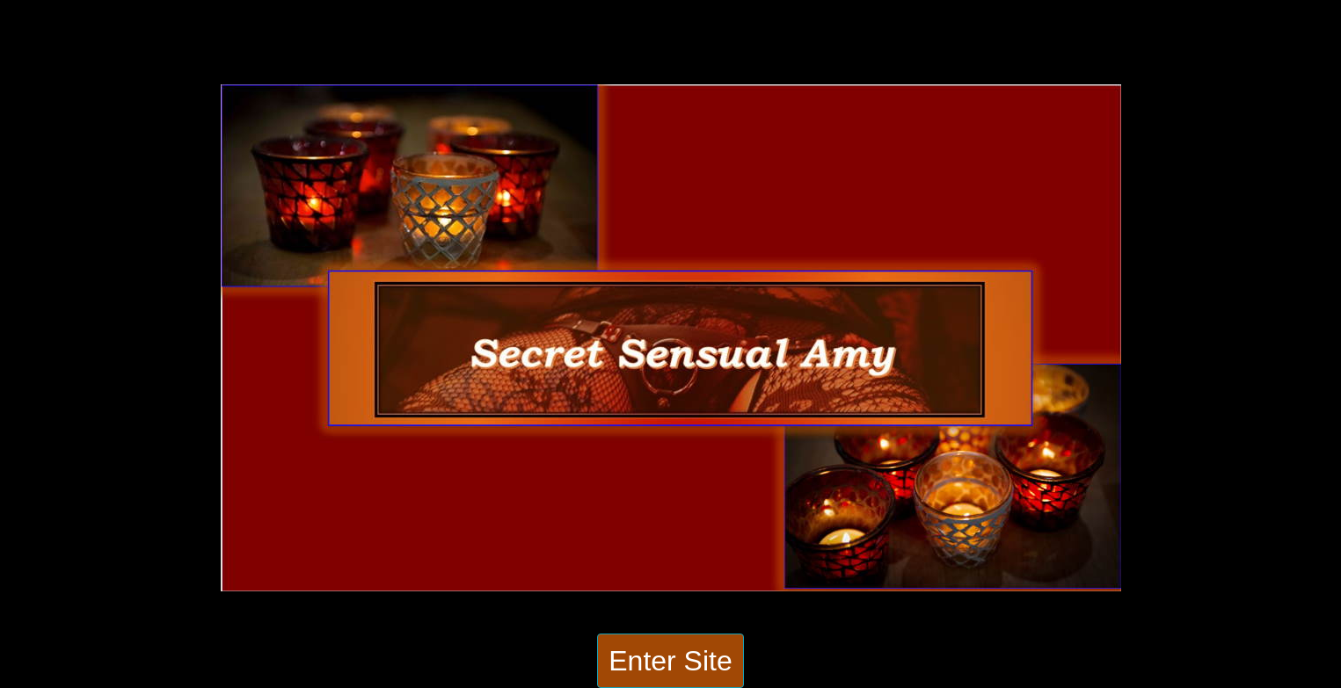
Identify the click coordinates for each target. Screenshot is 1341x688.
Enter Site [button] (670, 661)
